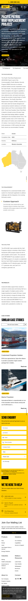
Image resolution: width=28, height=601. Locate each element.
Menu (24, 6)
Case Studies (18, 564)
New (2, 540)
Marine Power (5, 351)
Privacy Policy (14, 471)
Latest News (18, 561)
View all (3, 568)
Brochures (17, 568)
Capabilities (18, 543)
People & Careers (5, 581)
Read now (24, 366)
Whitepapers (18, 566)
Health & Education (6, 561)
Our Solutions (18, 540)
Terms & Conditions (5, 471)
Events (16, 570)
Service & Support (19, 545)
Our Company (4, 578)
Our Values (4, 583)
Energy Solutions (5, 551)
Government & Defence (5, 564)
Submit (5, 477)
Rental (3, 543)
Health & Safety (5, 585)
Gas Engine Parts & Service (6, 548)
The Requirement (17, 68)
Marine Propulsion (7, 397)
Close (23, 596)
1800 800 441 (14, 2)
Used (2, 545)
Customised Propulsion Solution (12, 355)
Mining (3, 559)
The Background (6, 68)
